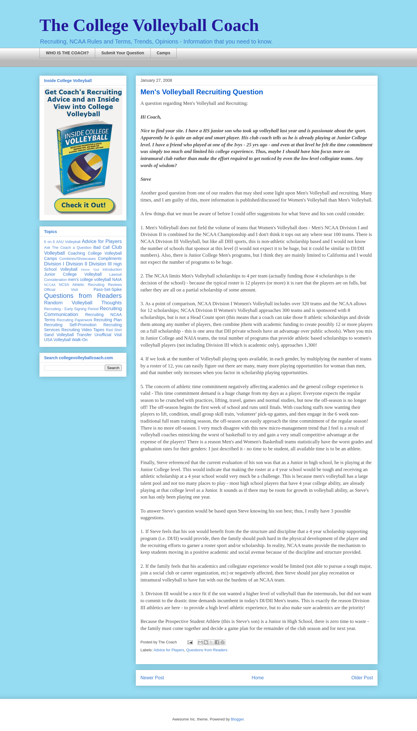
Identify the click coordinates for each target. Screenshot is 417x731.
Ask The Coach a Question (67, 248)
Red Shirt (114, 330)
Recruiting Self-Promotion (70, 324)
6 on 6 (49, 242)
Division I (54, 264)
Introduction (112, 270)
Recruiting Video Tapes (82, 329)
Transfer (84, 334)
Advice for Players (169, 650)
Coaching (76, 253)
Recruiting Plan (108, 319)
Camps (164, 53)
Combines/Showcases (77, 259)
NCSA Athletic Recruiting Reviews (90, 285)
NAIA (117, 279)
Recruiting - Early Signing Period (71, 309)
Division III (100, 264)
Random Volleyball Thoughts (83, 302)
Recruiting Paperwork (74, 320)
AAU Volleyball (68, 242)
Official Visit (61, 290)
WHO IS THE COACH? (67, 53)
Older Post (362, 677)
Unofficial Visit (108, 334)
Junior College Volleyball (73, 274)
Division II (76, 264)
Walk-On (80, 339)
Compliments (110, 258)
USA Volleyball (57, 339)
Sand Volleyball (59, 334)
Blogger (237, 719)
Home (258, 677)
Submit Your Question (122, 53)
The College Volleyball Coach (149, 25)
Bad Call (101, 247)
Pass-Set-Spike (108, 289)
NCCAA (49, 285)
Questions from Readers (206, 650)
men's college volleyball (89, 279)
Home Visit (90, 269)
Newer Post (152, 677)
